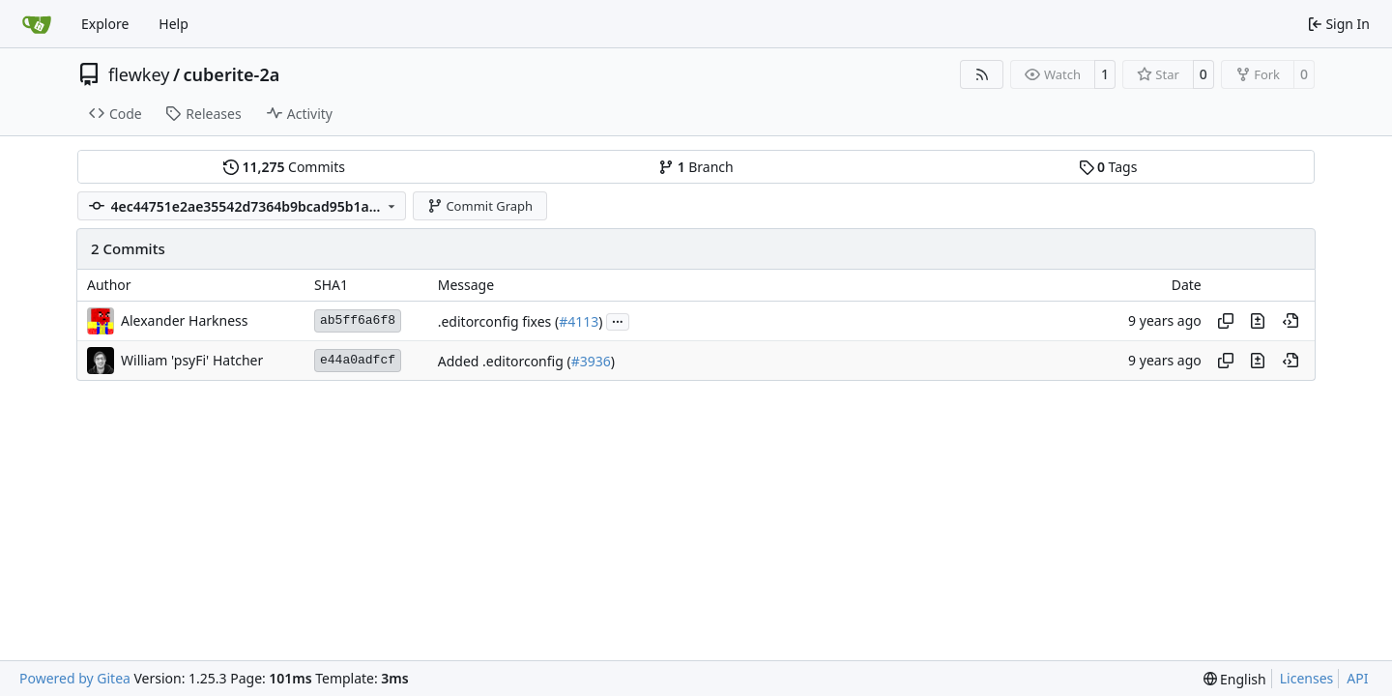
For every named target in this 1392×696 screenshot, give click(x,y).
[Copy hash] (1225, 320)
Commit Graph (480, 206)
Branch (696, 167)
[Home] (37, 24)
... (618, 320)
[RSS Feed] (982, 74)
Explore (105, 23)
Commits (284, 167)
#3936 (591, 361)
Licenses (1307, 678)
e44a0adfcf (357, 360)
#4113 (578, 321)
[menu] (1235, 679)
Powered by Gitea (74, 678)
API (1357, 678)
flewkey (138, 74)
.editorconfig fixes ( (498, 321)
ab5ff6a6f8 (357, 320)
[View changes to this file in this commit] (1257, 320)
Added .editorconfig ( (504, 361)
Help (173, 23)
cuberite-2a (232, 74)
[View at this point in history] (1290, 320)
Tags (1108, 167)
